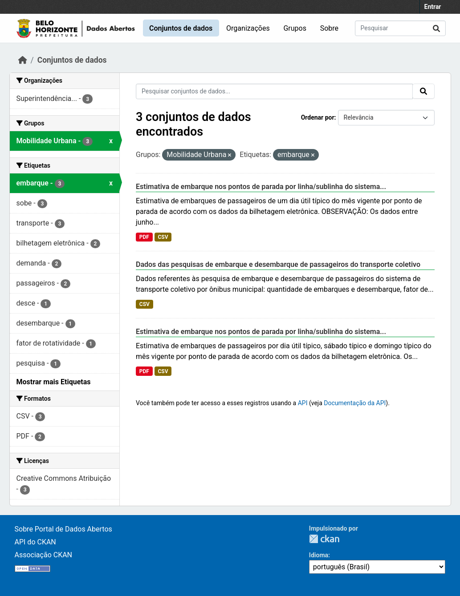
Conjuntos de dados (180, 28)
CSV (163, 237)
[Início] (22, 60)
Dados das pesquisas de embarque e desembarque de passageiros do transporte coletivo (278, 264)
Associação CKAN (44, 555)
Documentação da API (355, 403)
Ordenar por (317, 117)
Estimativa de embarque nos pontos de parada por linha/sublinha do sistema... (261, 186)
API (303, 403)
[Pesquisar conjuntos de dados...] (400, 28)
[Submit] (436, 28)
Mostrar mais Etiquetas (53, 382)
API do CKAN (35, 542)
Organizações (248, 28)
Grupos (294, 28)
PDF (144, 237)
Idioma (318, 555)
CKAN (324, 539)
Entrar (432, 6)
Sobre (329, 28)
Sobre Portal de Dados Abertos (63, 529)
